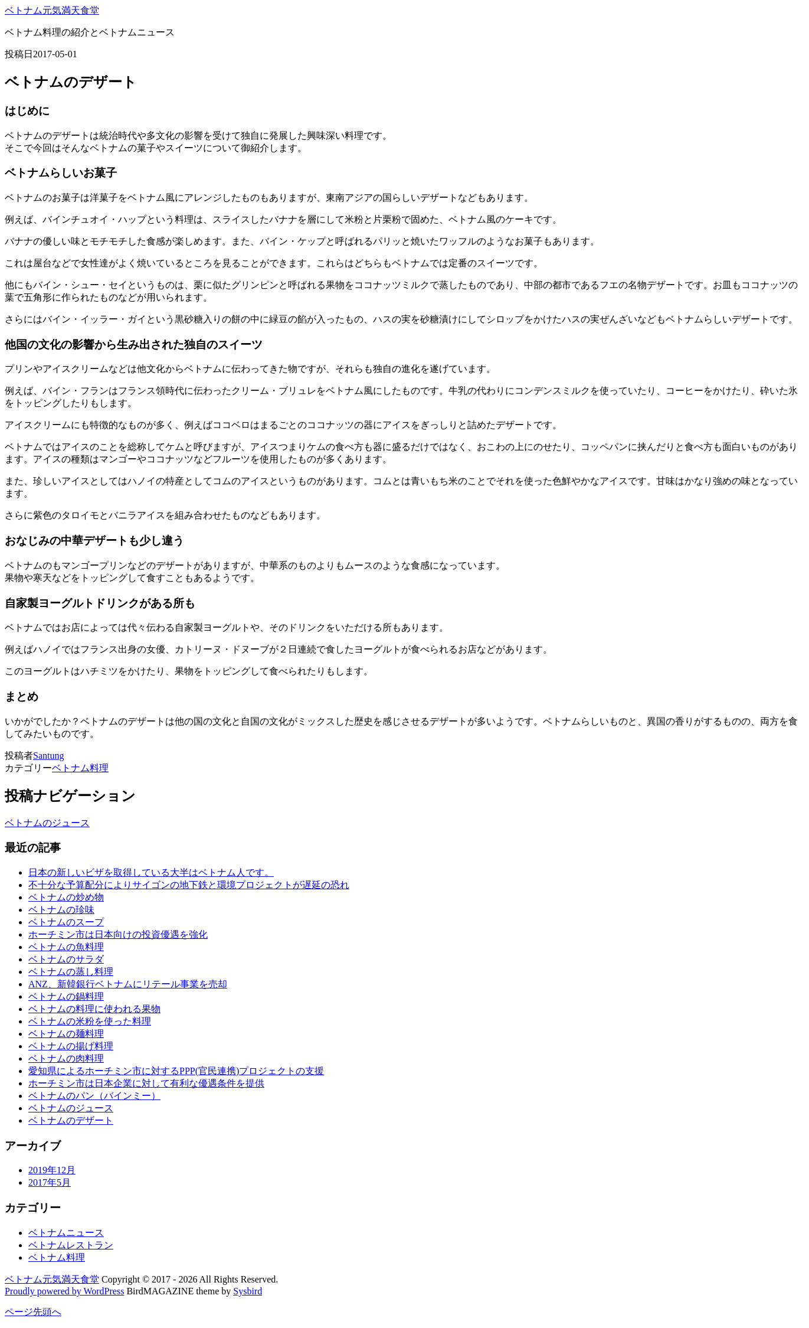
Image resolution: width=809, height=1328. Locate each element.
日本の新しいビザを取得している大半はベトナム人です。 (151, 872)
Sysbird (247, 1291)
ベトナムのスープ (66, 922)
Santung (48, 756)
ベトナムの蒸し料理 (70, 972)
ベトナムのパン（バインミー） (94, 1096)
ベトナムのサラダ (66, 959)
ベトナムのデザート (70, 1120)
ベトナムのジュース (47, 823)
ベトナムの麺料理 (66, 1034)
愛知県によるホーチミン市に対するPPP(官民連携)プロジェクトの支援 (176, 1071)
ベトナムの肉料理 (66, 1058)
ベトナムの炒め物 (66, 897)
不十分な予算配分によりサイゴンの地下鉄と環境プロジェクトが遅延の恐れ (188, 885)
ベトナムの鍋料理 (66, 996)
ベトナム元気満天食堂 (52, 10)
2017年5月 (49, 1182)
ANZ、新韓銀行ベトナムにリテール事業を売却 (127, 984)
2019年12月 (52, 1170)
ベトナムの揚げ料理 (70, 1046)
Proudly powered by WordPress (64, 1291)
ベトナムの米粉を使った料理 (89, 1021)
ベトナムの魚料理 (66, 947)
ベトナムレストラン (70, 1245)
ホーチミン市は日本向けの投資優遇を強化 (118, 934)
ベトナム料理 (80, 768)
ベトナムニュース (66, 1233)
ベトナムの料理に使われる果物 (94, 1009)
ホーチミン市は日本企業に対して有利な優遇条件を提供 (146, 1083)
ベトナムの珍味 (61, 910)
